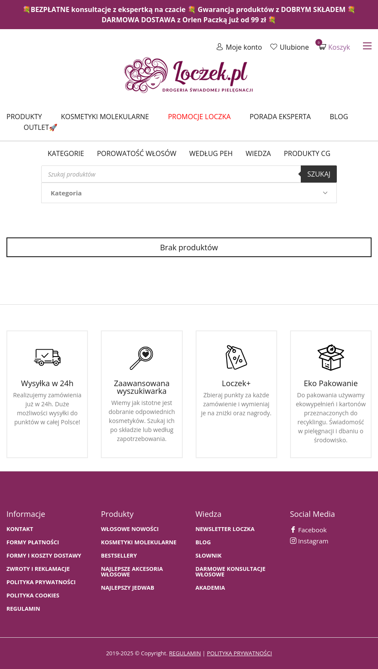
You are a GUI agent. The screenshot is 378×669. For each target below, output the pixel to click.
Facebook (308, 529)
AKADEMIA (210, 588)
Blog (339, 116)
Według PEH (211, 153)
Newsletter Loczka (225, 529)
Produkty (24, 116)
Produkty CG (307, 153)
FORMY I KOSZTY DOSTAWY (43, 555)
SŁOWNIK (209, 555)
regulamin (185, 653)
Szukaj (318, 174)
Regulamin (23, 609)
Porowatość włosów (136, 153)
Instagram (309, 541)
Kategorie (66, 153)
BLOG (203, 542)
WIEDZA (258, 153)
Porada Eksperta (280, 116)
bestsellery (119, 555)
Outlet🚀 (40, 127)
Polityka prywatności (41, 582)
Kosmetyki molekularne (105, 116)
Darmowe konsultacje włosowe (231, 571)
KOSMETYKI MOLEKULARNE (138, 542)
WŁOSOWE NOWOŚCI (130, 529)
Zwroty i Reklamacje (38, 569)
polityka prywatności (239, 653)
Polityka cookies (32, 595)
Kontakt (19, 529)
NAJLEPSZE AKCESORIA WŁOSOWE (132, 571)
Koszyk (334, 47)
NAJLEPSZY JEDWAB (127, 588)
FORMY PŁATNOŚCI (32, 542)
